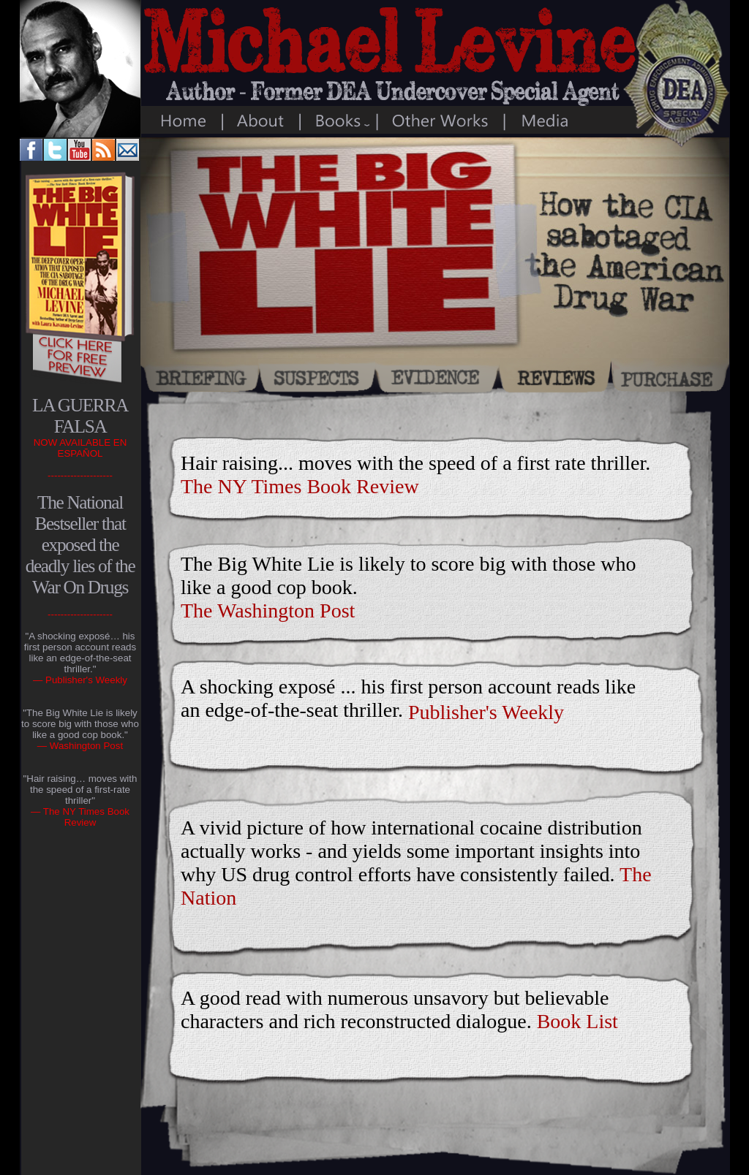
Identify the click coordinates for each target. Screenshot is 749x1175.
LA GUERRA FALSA (80, 415)
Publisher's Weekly (486, 712)
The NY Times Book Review (300, 486)
